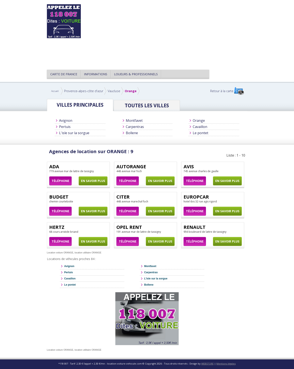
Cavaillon (200, 126)
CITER (123, 196)
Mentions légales (226, 363)
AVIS (189, 166)
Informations (95, 74)
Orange (130, 91)
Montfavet (134, 120)
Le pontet (200, 133)
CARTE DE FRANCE (63, 74)
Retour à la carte (221, 91)
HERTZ (56, 227)
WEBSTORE (207, 363)
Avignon (65, 120)
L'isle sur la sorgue (74, 133)
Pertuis (65, 126)
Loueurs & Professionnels (136, 74)
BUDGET (58, 196)
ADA (54, 166)
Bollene (132, 133)
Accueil (55, 91)
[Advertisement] (167, 34)
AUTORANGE (131, 166)
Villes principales (80, 105)
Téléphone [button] (60, 181)
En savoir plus (93, 181)
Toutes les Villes (147, 105)
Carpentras (135, 126)
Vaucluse (114, 91)
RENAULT (195, 227)
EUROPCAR (196, 196)
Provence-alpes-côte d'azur (83, 91)
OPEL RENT (129, 227)
